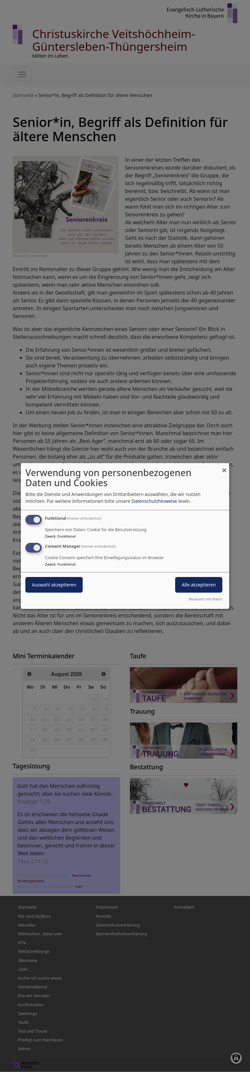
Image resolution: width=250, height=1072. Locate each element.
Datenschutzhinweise (154, 501)
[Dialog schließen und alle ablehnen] (224, 467)
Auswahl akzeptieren (54, 585)
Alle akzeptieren (199, 585)
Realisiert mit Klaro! (205, 599)
